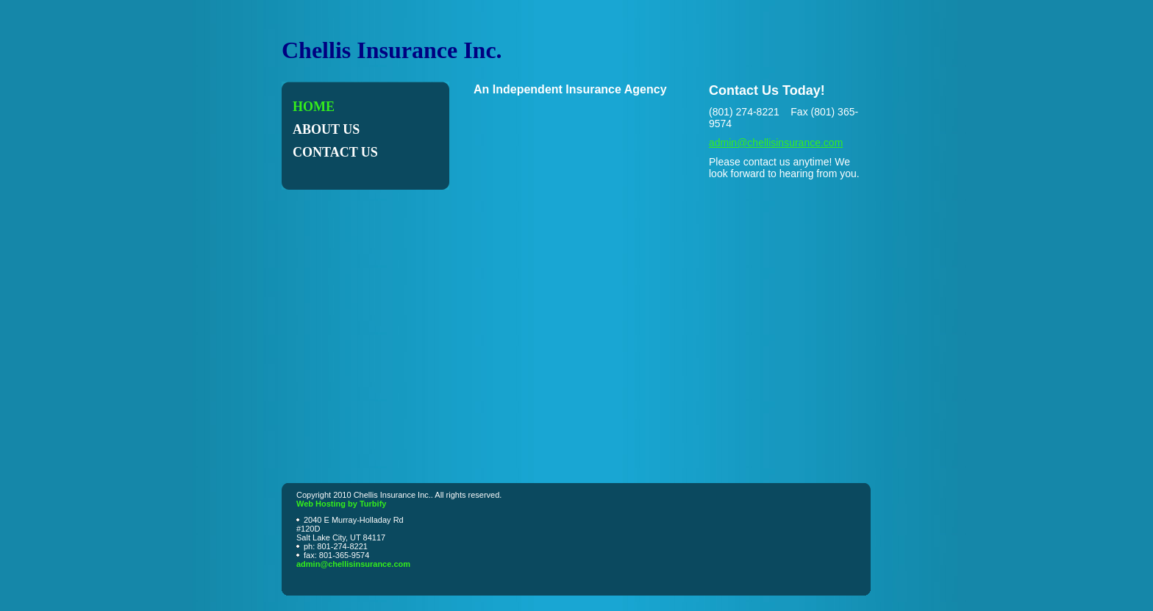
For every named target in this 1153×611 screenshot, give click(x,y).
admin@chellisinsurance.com (776, 143)
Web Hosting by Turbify (341, 503)
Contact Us (335, 152)
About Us (326, 129)
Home (314, 106)
